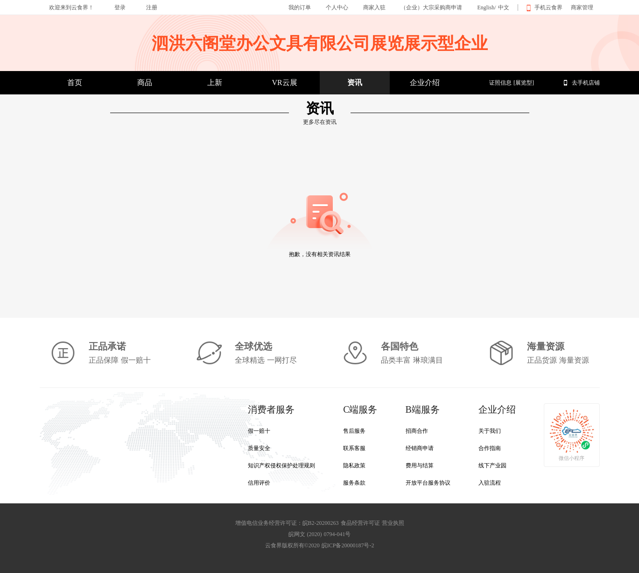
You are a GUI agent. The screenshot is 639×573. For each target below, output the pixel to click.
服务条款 (354, 483)
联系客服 (354, 448)
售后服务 (354, 431)
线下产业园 (492, 465)
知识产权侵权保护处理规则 (281, 465)
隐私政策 (354, 465)
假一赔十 (259, 431)
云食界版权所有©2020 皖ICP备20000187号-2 (319, 545)
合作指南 (489, 448)
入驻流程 (489, 483)
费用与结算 (420, 465)
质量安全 (259, 448)
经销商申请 (420, 448)
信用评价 (259, 483)
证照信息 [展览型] (511, 82)
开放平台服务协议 (428, 483)
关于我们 (489, 431)
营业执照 (393, 523)
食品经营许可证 (360, 523)
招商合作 (417, 431)
